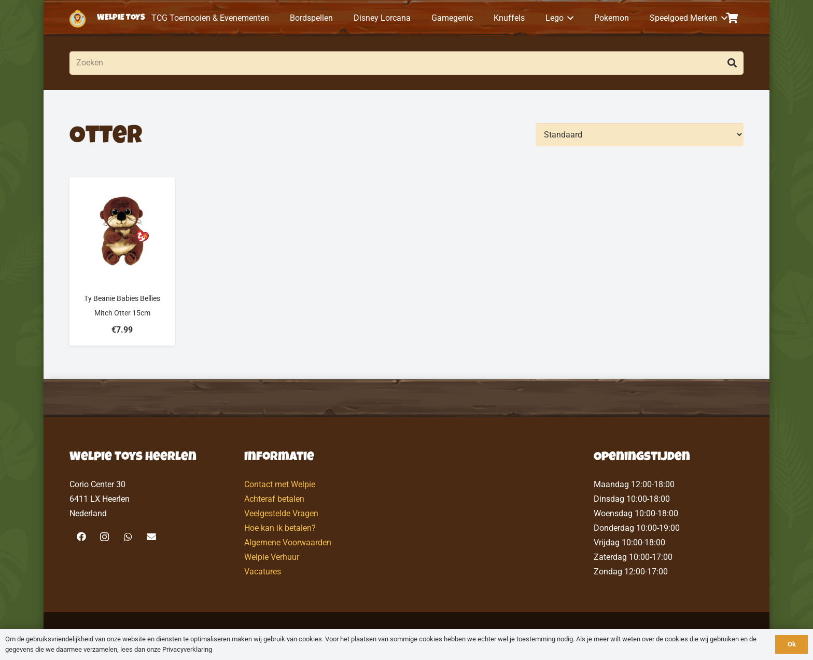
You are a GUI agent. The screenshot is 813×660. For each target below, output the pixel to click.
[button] (569, 18)
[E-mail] (151, 536)
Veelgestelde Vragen (281, 513)
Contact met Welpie (279, 484)
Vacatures (262, 571)
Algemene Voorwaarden (287, 542)
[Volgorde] (640, 134)
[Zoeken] (406, 63)
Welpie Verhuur (271, 557)
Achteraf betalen (274, 499)
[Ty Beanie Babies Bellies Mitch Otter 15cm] (122, 261)
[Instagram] (104, 536)
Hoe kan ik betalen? (280, 528)
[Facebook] (81, 536)
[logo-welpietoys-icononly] (77, 18)
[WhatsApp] (127, 536)
